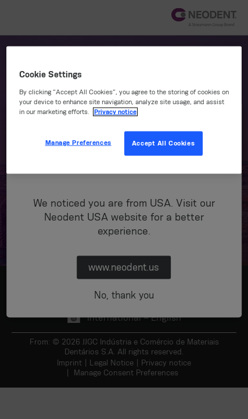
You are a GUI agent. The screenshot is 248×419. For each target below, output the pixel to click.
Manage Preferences (78, 142)
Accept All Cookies (163, 143)
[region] (124, 110)
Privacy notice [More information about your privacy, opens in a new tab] (115, 111)
